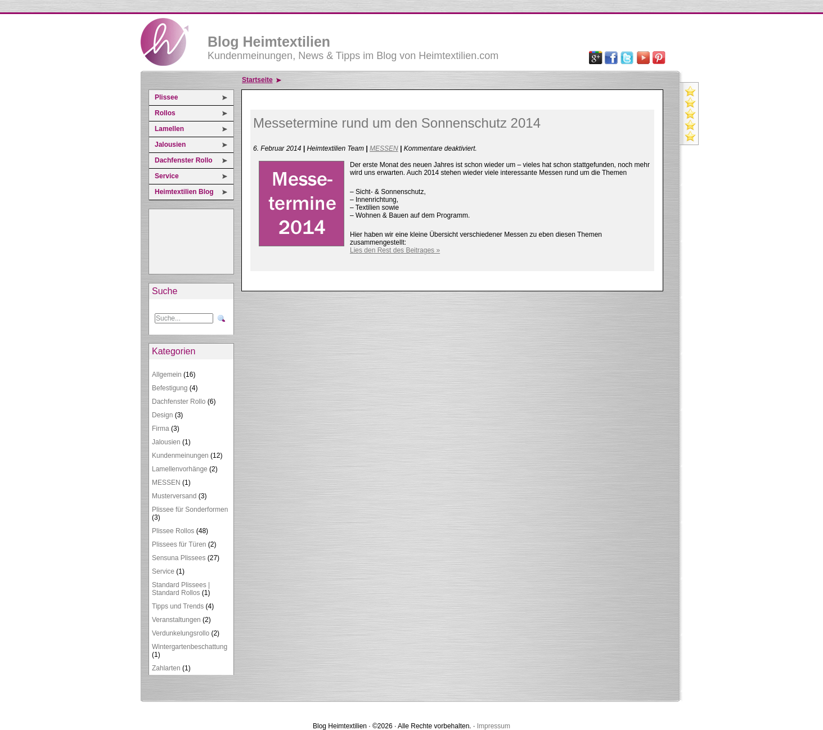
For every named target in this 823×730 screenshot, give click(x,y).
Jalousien (170, 144)
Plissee (166, 97)
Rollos (165, 113)
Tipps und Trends (178, 606)
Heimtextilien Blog (184, 192)
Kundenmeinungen (180, 455)
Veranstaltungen (176, 620)
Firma (160, 428)
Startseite (257, 80)
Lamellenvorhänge (180, 469)
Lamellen (169, 129)
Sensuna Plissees (178, 558)
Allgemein (167, 374)
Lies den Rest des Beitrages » (395, 250)
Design (162, 415)
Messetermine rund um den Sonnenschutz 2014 (397, 122)
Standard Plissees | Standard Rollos (181, 589)
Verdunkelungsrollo (180, 633)
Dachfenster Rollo (184, 160)
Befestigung (169, 388)
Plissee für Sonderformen (190, 509)
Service (167, 176)
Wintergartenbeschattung (189, 647)
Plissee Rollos (173, 531)
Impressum (493, 726)
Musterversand (174, 496)
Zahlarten (166, 668)
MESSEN (166, 482)
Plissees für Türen (179, 544)
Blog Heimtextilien (269, 41)
